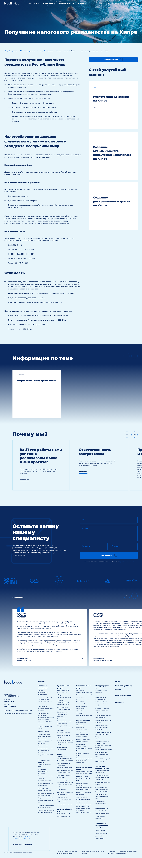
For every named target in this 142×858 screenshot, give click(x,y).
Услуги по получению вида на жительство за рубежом (102, 777)
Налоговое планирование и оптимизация (43, 692)
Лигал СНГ (98, 836)
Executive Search (100, 811)
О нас (117, 681)
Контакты (82, 3)
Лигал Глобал (99, 838)
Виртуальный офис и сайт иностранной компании (102, 727)
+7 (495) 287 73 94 (112, 3)
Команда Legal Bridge (124, 686)
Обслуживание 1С (63, 690)
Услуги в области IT (63, 813)
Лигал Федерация (101, 833)
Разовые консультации (45, 697)
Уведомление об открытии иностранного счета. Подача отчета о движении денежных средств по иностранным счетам (103, 743)
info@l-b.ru (126, 3)
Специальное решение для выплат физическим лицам (65, 742)
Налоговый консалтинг (43, 687)
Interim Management (102, 813)
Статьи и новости (66, 3)
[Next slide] (134, 435)
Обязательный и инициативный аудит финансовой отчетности (65, 759)
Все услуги (33, 3)
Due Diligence (61, 789)
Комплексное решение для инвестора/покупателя (84, 760)
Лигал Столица (100, 830)
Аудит (59, 754)
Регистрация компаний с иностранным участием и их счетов (84, 697)
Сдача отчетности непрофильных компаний (63, 714)
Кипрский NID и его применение (36, 380)
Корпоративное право (45, 776)
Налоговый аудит (63, 780)
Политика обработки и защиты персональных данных (67, 852)
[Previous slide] (127, 596)
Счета (97, 695)
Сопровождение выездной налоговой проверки (45, 702)
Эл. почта (86, 546)
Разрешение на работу (84, 715)
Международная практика (102, 687)
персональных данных (126, 562)
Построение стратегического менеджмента (81, 730)
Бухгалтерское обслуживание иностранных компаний (65, 726)
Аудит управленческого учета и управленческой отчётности (65, 785)
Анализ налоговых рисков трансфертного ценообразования (45, 748)
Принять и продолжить (22, 844)
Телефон (115, 546)
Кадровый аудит (62, 797)
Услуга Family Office (102, 792)
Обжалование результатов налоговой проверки (45, 709)
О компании (48, 3)
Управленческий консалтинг (83, 722)
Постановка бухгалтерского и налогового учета (63, 702)
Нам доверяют (18, 597)
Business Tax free (43, 731)
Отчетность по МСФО (64, 697)
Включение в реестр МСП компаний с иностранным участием (65, 802)
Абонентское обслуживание (101, 825)
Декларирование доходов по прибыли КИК (83, 778)
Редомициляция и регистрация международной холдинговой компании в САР (103, 702)
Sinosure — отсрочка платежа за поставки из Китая (102, 711)
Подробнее (24, 479)
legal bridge (10, 707)
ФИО (84, 520)
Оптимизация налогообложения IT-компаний (45, 741)
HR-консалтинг (81, 725)
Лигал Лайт (99, 828)
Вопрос (85, 528)
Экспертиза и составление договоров (43, 771)
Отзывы (118, 689)
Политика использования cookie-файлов (93, 852)
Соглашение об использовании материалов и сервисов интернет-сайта (122, 852)
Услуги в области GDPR (45, 798)
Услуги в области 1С (63, 816)
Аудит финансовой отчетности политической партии (64, 765)
